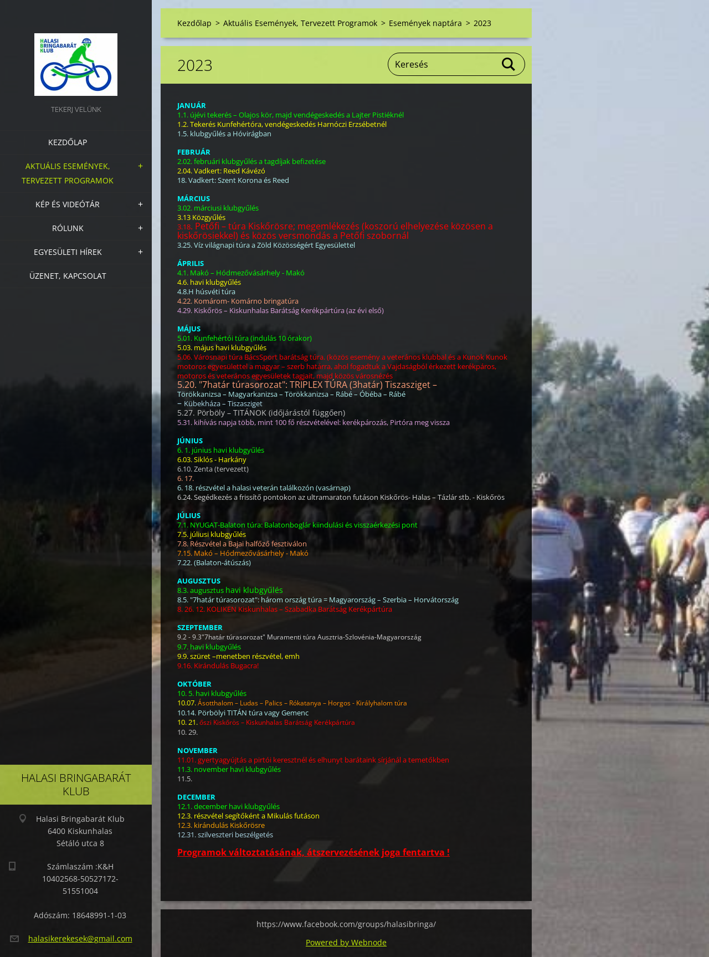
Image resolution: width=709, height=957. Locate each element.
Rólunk (68, 228)
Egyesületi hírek (68, 252)
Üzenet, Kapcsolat (67, 275)
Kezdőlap (67, 142)
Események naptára (425, 23)
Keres (509, 64)
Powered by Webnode (346, 942)
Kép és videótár (67, 204)
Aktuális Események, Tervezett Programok (68, 173)
